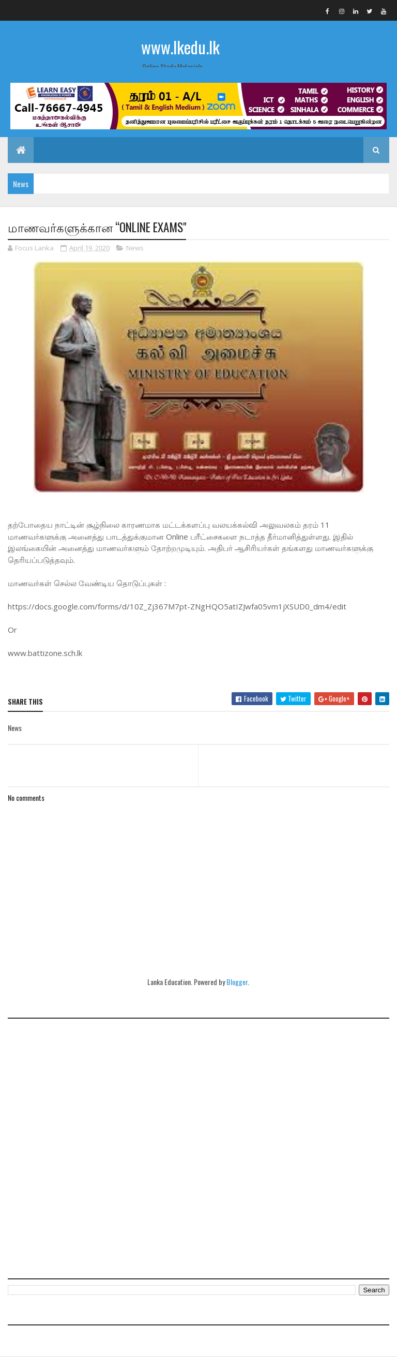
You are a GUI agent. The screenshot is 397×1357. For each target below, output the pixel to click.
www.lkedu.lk (180, 47)
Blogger (237, 981)
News (135, 247)
